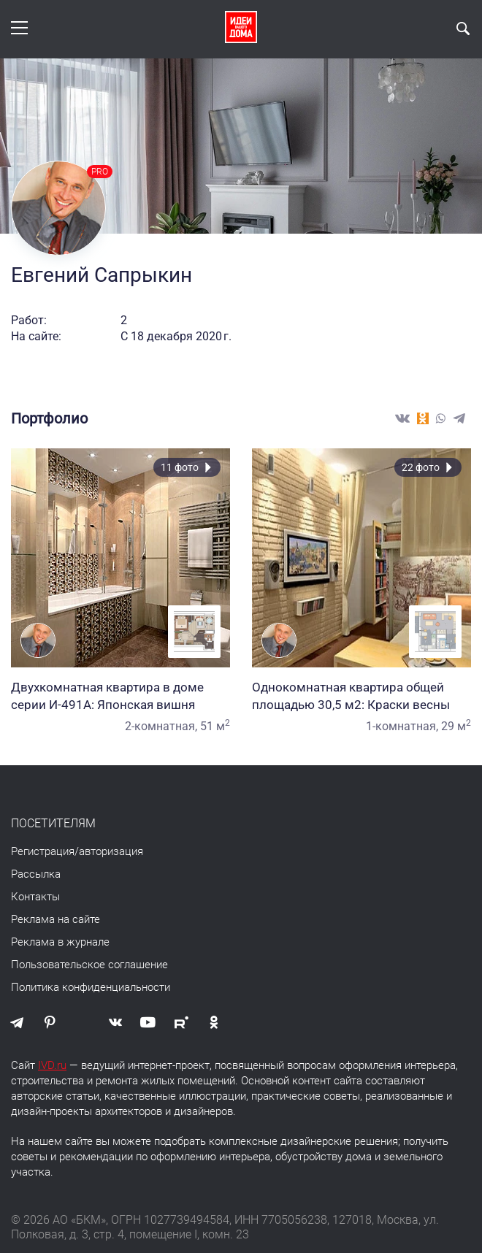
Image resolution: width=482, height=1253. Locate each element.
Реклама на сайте (55, 919)
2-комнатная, (161, 726)
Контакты (35, 896)
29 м (456, 726)
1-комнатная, (402, 726)
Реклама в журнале (60, 942)
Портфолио (49, 418)
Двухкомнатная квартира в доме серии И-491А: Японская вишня (120, 695)
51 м (215, 726)
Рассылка (36, 874)
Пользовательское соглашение (89, 964)
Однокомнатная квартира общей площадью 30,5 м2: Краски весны (361, 695)
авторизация (111, 851)
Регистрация (42, 851)
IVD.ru (52, 1065)
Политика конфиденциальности (90, 987)
